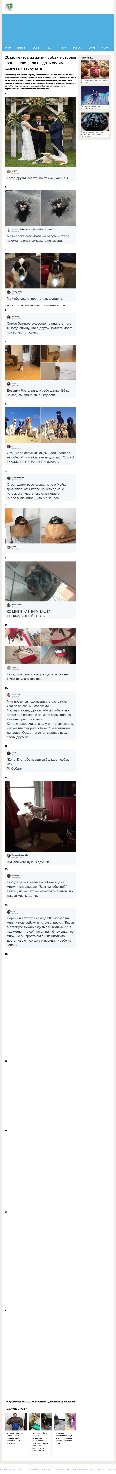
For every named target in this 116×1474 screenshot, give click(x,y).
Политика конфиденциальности (39, 1469)
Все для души (4, 1469)
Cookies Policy (111, 1469)
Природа (76, 48)
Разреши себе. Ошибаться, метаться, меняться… (91, 107)
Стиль (92, 48)
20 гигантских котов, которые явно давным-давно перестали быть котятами (16, 1438)
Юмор (8, 48)
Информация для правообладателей (79, 1469)
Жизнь (50, 48)
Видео (105, 48)
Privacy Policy (99, 1469)
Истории (21, 48)
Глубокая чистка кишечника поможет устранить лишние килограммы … (92, 134)
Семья (35, 48)
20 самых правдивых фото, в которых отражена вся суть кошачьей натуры (64, 1438)
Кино (63, 48)
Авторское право (58, 1469)
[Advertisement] (58, 29)
